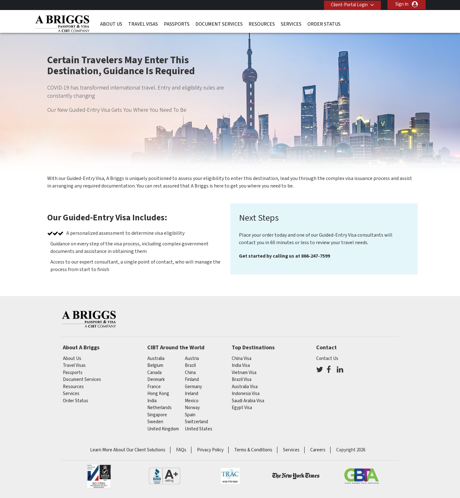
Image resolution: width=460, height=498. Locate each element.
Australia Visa (245, 386)
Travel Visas (143, 23)
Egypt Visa (242, 407)
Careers (318, 450)
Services (291, 23)
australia (155, 358)
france (154, 386)
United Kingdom (163, 429)
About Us (111, 23)
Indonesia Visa (246, 393)
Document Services (219, 23)
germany (193, 386)
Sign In (401, 4)
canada (154, 372)
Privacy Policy (210, 450)
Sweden (155, 421)
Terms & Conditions (253, 450)
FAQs (181, 450)
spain (190, 415)
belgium (155, 365)
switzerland (196, 421)
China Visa (241, 358)
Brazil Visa (241, 379)
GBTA (361, 476)
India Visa (241, 365)
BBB (164, 476)
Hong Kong (158, 393)
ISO (99, 476)
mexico (192, 401)
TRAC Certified (230, 476)
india (152, 401)
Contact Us (327, 358)
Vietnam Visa (244, 372)
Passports (177, 23)
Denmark (156, 379)
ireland (191, 393)
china (190, 372)
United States (198, 429)
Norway (192, 407)
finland (192, 379)
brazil (190, 365)
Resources (262, 23)
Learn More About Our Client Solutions (127, 450)
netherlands (159, 407)
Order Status (324, 23)
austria (192, 358)
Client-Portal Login (348, 4)
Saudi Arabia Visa (248, 401)
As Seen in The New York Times (296, 476)
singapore (157, 415)
